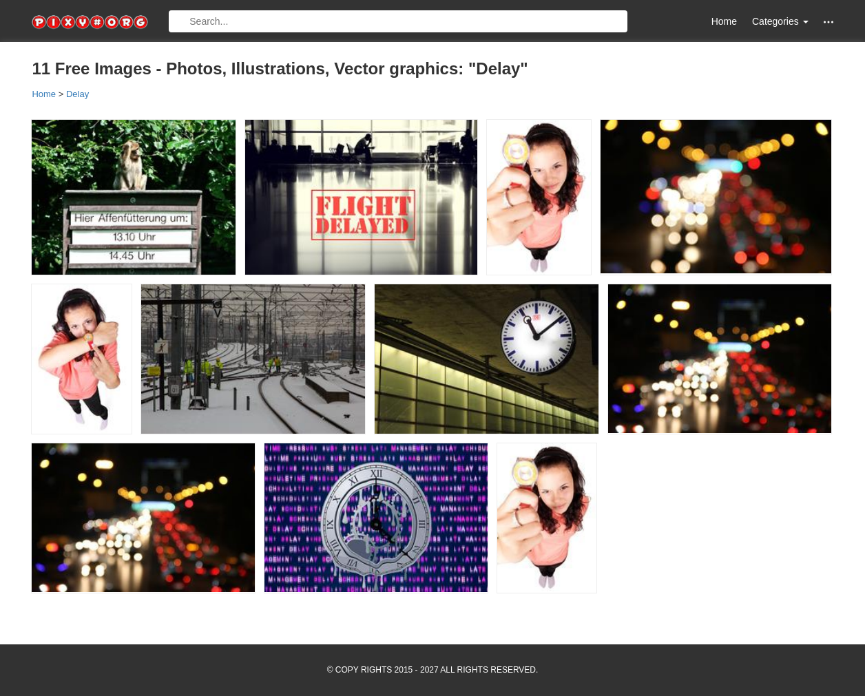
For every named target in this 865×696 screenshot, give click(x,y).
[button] (828, 21)
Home (724, 21)
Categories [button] (780, 21)
